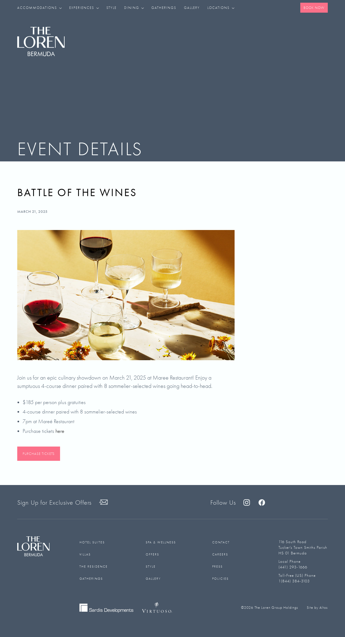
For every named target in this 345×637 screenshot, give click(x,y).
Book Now (314, 8)
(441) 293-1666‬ (292, 567)
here (59, 431)
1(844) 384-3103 (294, 581)
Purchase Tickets (39, 454)
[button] (41, 8)
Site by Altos (317, 607)
